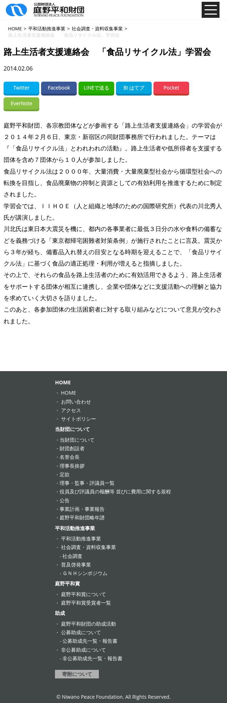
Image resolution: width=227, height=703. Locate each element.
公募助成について (81, 632)
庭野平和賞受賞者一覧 (86, 602)
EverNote (21, 103)
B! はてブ (133, 87)
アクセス (71, 410)
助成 (60, 613)
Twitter (21, 87)
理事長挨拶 (72, 465)
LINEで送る (96, 87)
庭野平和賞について (83, 594)
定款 (65, 474)
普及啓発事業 (76, 564)
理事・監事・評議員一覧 (87, 482)
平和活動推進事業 (75, 528)
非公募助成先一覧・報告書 (92, 658)
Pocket (171, 87)
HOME (63, 382)
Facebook (59, 87)
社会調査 (72, 556)
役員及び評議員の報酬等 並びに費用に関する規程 (115, 491)
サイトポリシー (78, 418)
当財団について (72, 429)
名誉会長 (70, 456)
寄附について (77, 674)
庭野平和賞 (67, 583)
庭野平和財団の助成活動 (88, 623)
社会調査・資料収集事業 (88, 547)
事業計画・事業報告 (82, 509)
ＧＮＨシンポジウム (84, 573)
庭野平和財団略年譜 (82, 517)
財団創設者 (72, 448)
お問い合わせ (76, 401)
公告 (65, 500)
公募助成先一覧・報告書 (89, 640)
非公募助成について (83, 649)
